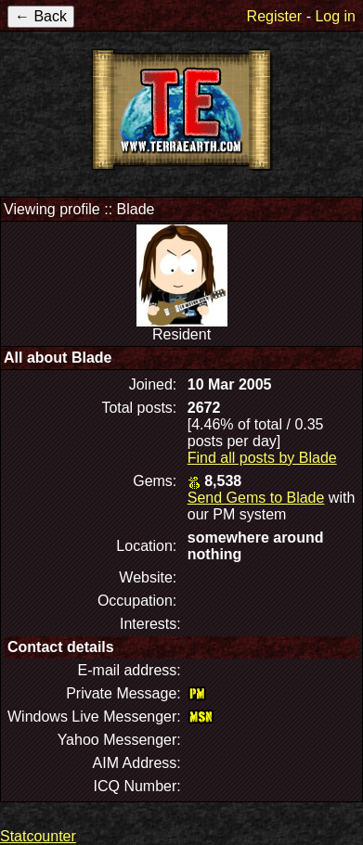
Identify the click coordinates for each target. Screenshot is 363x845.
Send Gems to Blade (256, 498)
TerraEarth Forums (182, 109)
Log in (335, 16)
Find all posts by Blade (262, 458)
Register (275, 16)
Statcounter (38, 836)
